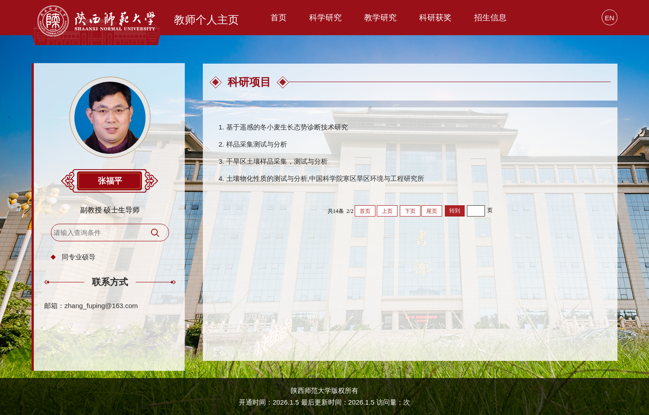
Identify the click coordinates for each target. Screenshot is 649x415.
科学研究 (325, 17)
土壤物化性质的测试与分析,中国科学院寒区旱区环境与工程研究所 (325, 178)
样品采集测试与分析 (256, 144)
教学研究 (380, 17)
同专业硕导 (79, 257)
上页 (387, 211)
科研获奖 (435, 17)
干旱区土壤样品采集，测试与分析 (277, 161)
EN (609, 18)
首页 (278, 17)
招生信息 (490, 17)
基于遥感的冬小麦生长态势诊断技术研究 (287, 127)
